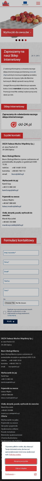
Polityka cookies (15, 455)
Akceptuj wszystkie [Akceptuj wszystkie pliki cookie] (21, 461)
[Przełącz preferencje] (10, 474)
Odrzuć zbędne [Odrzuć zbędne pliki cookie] (21, 468)
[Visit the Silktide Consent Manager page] (35, 474)
